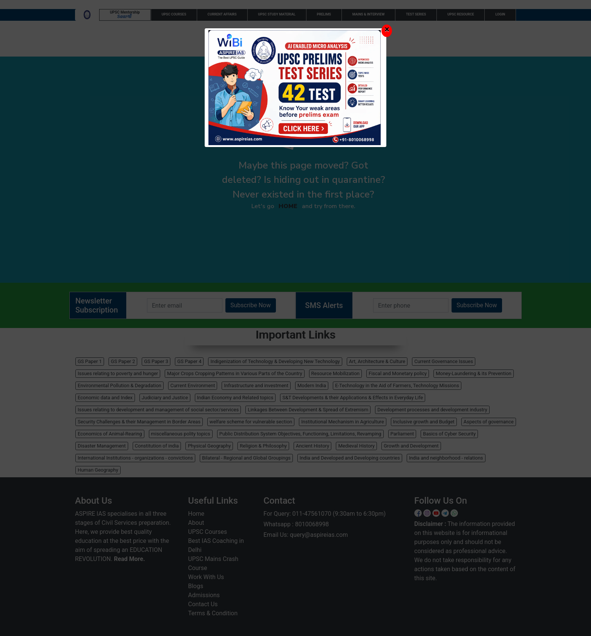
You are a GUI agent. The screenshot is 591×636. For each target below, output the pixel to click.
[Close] (386, 31)
